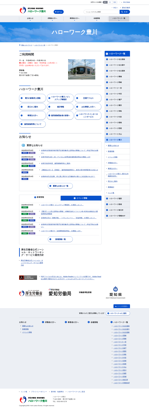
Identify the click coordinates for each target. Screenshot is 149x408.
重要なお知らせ (113, 146)
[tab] (39, 198)
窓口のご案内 (112, 182)
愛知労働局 (126, 7)
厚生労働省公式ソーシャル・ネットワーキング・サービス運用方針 (32, 262)
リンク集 (111, 193)
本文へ (115, 7)
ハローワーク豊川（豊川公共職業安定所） (118, 175)
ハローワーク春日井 (116, 210)
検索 (126, 12)
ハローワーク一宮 (115, 88)
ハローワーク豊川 (115, 140)
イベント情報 (112, 157)
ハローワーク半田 (115, 94)
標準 (105, 2)
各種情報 (94, 322)
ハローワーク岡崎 (115, 83)
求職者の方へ (112, 163)
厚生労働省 (126, 2)
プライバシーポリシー (39, 391)
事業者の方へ (73, 322)
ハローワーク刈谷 (115, 117)
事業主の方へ (112, 169)
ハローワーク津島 (115, 111)
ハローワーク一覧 (117, 54)
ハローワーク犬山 (115, 134)
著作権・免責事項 (57, 391)
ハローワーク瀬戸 (115, 100)
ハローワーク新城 (115, 205)
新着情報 (111, 152)
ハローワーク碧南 (115, 123)
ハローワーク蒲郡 (115, 199)
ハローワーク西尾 (115, 129)
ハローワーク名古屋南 (117, 60)
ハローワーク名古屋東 (117, 71)
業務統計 (111, 187)
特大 (115, 2)
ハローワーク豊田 (115, 106)
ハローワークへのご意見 (118, 313)
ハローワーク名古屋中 (117, 65)
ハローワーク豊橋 (115, 77)
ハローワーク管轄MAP (117, 216)
